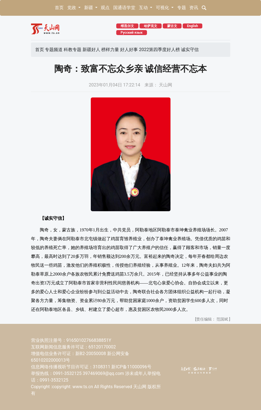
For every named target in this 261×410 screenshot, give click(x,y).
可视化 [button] (163, 7)
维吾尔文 (127, 26)
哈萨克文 (150, 26)
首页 (59, 7)
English (192, 26)
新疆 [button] (89, 7)
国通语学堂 (124, 7)
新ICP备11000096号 (131, 366)
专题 (181, 7)
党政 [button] (72, 7)
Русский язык (132, 33)
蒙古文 (172, 26)
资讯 (193, 7)
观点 (105, 7)
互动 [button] (144, 7)
